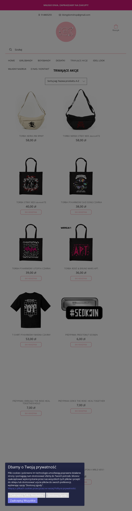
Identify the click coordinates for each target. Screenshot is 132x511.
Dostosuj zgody (57, 495)
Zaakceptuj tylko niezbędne (26, 495)
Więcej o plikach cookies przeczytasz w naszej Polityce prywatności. (42, 488)
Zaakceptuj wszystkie (22, 500)
